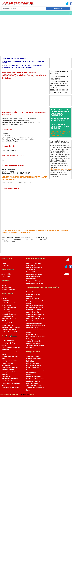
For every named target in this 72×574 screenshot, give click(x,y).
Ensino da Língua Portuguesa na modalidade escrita (35, 301)
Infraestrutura (31, 372)
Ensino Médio (6, 312)
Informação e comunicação (35, 370)
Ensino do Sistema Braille (35, 319)
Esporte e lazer (6, 376)
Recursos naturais (32, 383)
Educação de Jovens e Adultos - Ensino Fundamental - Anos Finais (10, 325)
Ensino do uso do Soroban (35, 325)
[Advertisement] (18, 35)
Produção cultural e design (35, 379)
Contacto (31, 394)
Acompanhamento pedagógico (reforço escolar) (8, 343)
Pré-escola (5, 265)
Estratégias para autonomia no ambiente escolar (34, 330)
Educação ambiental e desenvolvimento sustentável (9, 363)
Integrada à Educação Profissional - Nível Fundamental (34, 276)
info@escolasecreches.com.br (60, 169)
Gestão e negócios (32, 368)
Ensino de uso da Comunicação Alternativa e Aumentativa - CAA (35, 314)
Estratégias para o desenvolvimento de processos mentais (33, 341)
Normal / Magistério (8, 289)
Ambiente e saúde (32, 356)
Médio (3, 285)
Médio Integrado (7, 287)
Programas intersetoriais (10, 387)
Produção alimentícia (33, 376)
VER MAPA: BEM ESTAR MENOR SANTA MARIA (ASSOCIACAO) (60, 133)
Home (66, 274)
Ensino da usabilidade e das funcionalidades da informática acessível (34, 308)
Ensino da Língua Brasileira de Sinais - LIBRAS (33, 294)
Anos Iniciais (6, 274)
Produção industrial (33, 381)
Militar (28, 374)
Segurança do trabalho (34, 385)
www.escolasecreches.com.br (9, 394)
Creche (3, 263)
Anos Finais (5, 276)
